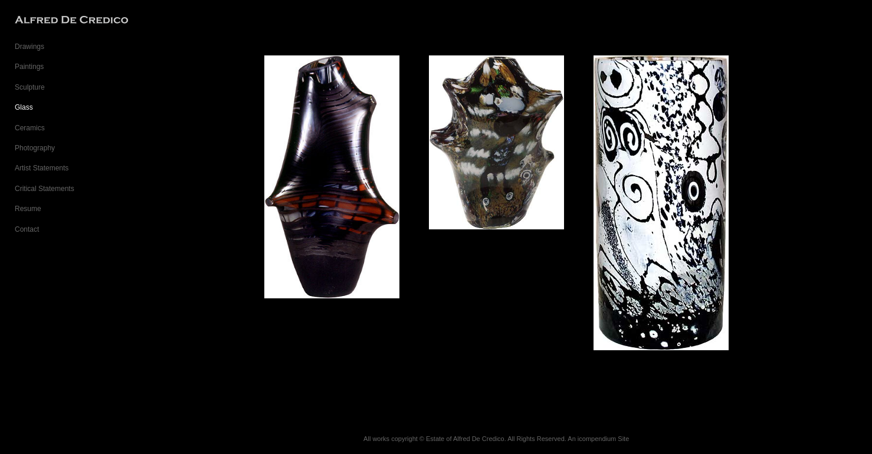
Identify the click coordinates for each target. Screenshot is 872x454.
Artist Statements (41, 168)
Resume (28, 209)
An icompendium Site (598, 438)
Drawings (29, 46)
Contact (27, 229)
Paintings (29, 66)
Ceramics (30, 128)
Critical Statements (44, 189)
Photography (35, 148)
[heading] (44, 20)
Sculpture (30, 87)
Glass (24, 107)
